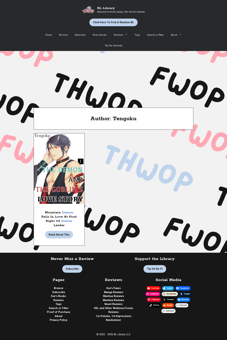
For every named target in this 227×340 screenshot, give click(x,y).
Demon (67, 212)
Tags (137, 34)
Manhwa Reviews (113, 300)
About (178, 35)
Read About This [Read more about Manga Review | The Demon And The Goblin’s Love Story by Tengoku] (59, 234)
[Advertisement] (113, 77)
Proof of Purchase (58, 312)
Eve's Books (58, 296)
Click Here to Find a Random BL (113, 22)
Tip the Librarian (113, 45)
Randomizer (113, 320)
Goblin (66, 221)
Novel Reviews (113, 304)
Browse (63, 34)
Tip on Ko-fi (155, 268)
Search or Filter (155, 34)
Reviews (122, 35)
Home (48, 34)
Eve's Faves (113, 288)
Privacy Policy (58, 320)
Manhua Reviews (113, 296)
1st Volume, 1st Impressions (113, 316)
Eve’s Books (100, 34)
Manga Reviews (113, 292)
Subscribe (80, 34)
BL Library (106, 8)
